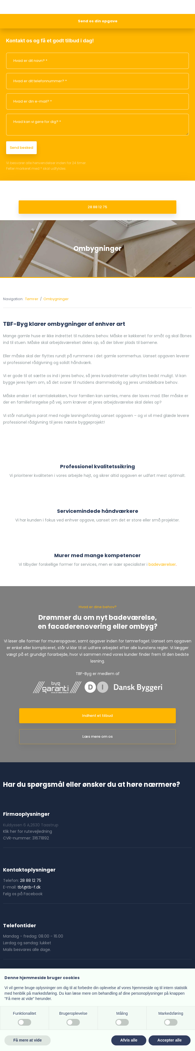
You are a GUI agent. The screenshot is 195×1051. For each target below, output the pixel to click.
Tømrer (32, 299)
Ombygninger (56, 299)
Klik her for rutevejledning (27, 831)
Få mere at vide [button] (27, 1040)
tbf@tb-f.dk (29, 887)
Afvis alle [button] (128, 1040)
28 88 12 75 (30, 880)
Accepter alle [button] (169, 1040)
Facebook (33, 894)
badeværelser (162, 564)
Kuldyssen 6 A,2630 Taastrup (30, 825)
